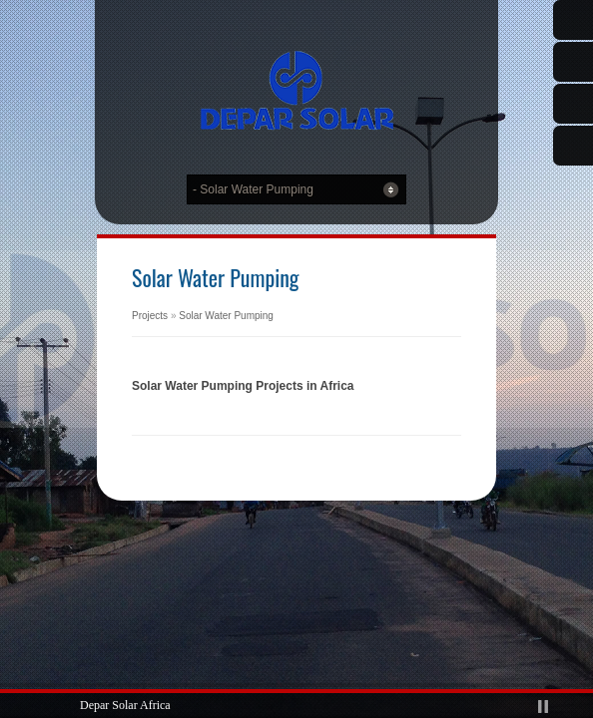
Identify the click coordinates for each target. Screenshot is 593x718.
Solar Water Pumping (226, 315)
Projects (150, 315)
